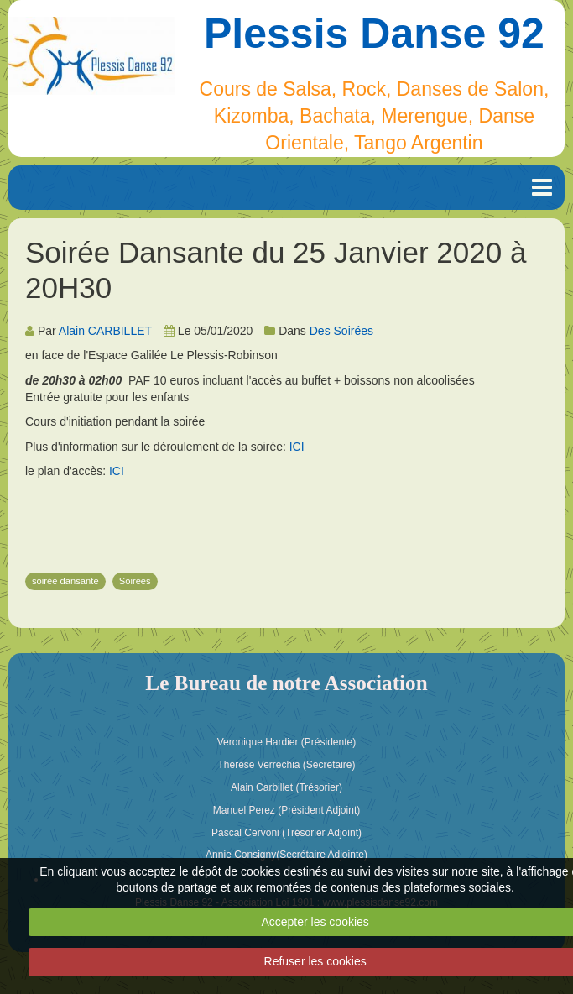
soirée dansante (65, 581)
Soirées (135, 581)
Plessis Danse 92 (374, 33)
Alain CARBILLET (105, 330)
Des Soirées (341, 330)
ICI (297, 446)
